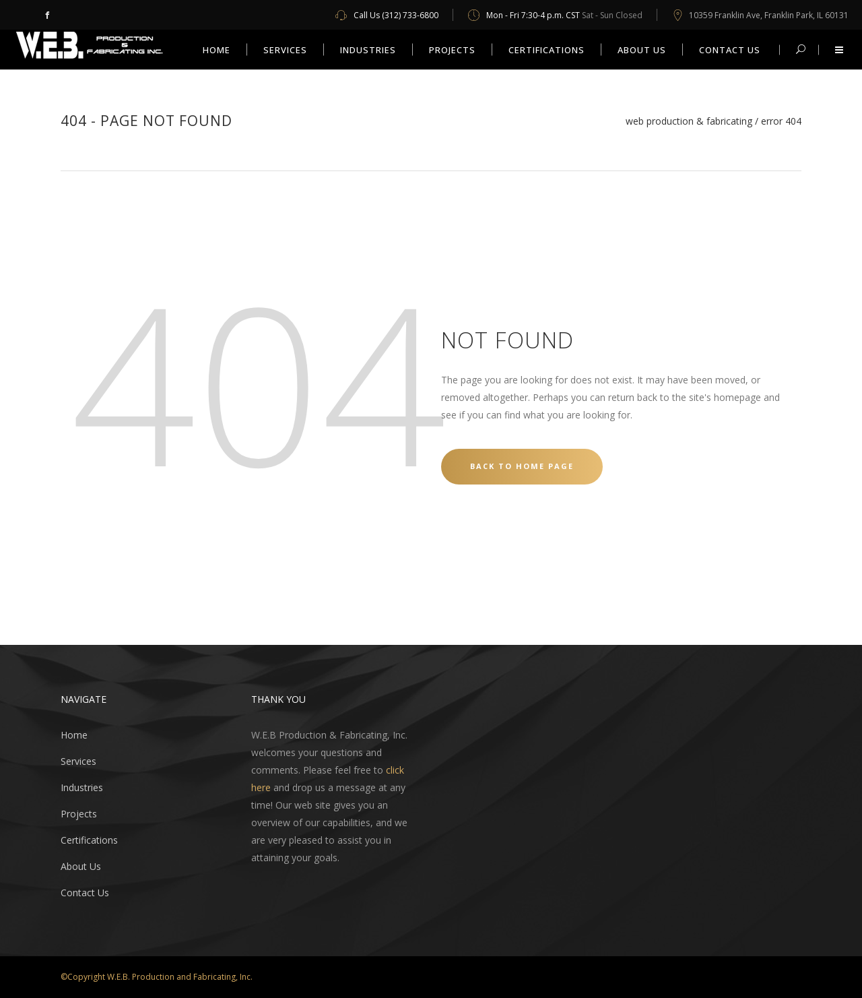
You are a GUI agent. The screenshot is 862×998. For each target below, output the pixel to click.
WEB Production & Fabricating (689, 121)
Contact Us (85, 892)
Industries (82, 787)
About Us (81, 866)
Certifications (89, 840)
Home (74, 734)
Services (78, 761)
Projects (79, 813)
